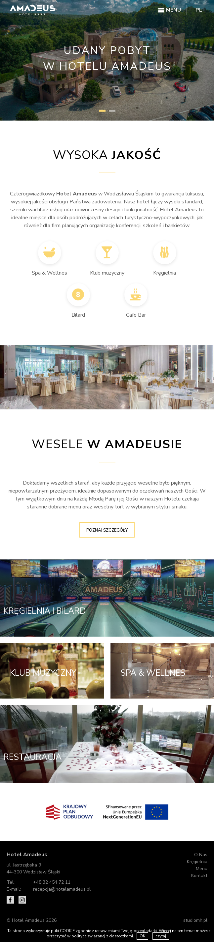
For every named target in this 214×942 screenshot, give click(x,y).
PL (198, 10)
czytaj (160, 936)
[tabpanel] (107, 60)
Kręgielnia (197, 862)
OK (142, 936)
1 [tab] (102, 111)
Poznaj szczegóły (107, 530)
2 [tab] (112, 111)
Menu (201, 868)
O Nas (200, 855)
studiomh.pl (195, 919)
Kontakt (199, 875)
